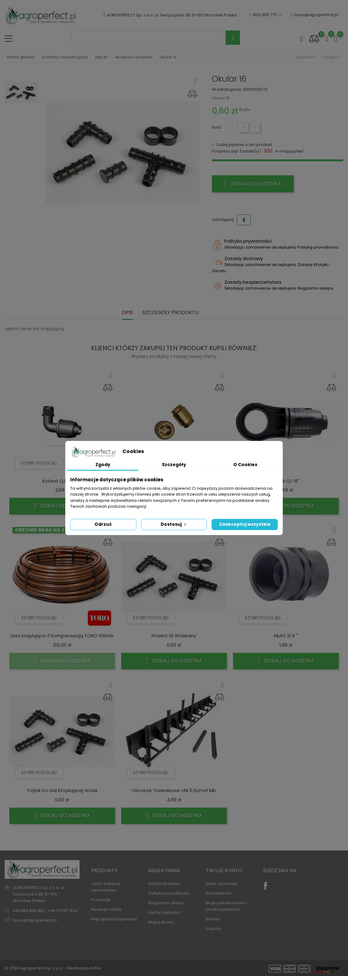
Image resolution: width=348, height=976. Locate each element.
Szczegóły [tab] (174, 464)
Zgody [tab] (102, 464)
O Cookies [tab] (245, 464)
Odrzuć (103, 524)
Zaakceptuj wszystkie (245, 524)
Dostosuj (174, 524)
